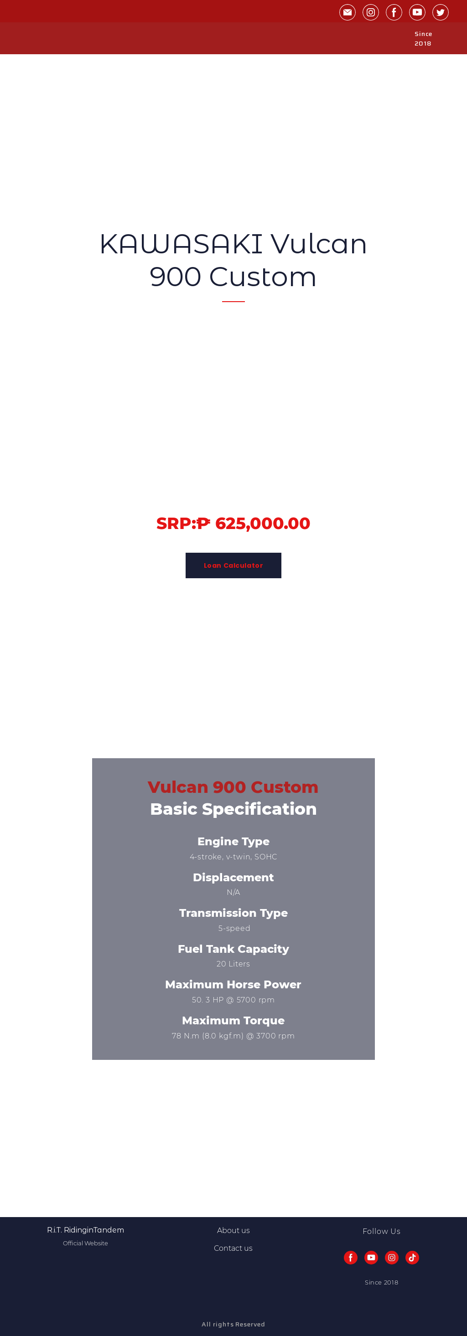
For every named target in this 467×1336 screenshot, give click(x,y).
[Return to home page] (35, 39)
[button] (347, 12)
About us (233, 1230)
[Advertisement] (233, 118)
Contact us (233, 1248)
